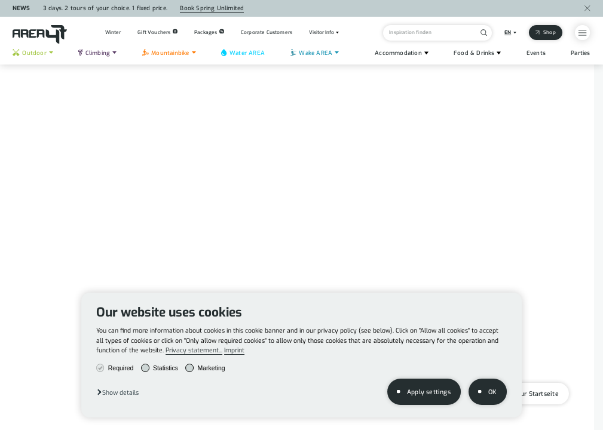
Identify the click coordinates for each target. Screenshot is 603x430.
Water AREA (243, 53)
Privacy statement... (194, 350)
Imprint (234, 350)
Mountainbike (165, 53)
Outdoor (29, 53)
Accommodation (398, 53)
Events (536, 53)
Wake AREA (311, 53)
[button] (117, 392)
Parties (580, 53)
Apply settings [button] (429, 392)
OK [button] (492, 392)
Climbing (94, 53)
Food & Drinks (474, 53)
